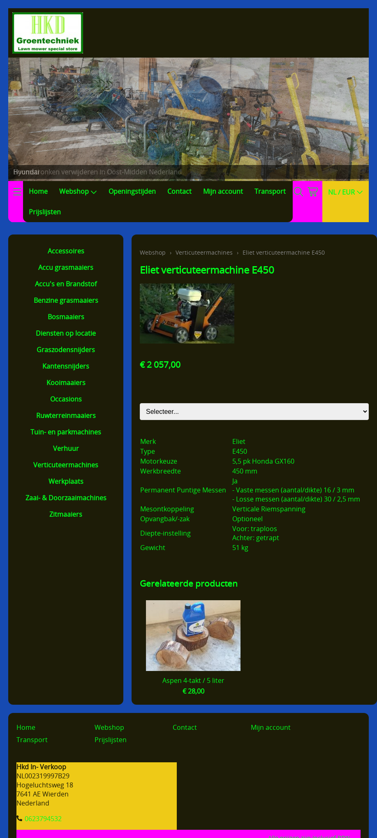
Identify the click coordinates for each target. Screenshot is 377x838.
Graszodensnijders (66, 349)
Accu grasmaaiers (65, 267)
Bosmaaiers (66, 316)
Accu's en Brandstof (66, 283)
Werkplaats (66, 481)
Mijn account (223, 191)
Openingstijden (132, 191)
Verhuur (66, 448)
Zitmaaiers (65, 514)
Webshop (78, 191)
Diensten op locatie (66, 333)
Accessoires (66, 250)
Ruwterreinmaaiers (66, 415)
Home (38, 191)
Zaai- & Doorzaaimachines (65, 497)
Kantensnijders (65, 366)
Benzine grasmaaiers (66, 300)
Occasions (66, 399)
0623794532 (43, 818)
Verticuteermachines (65, 464)
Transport (270, 191)
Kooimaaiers (66, 382)
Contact (179, 191)
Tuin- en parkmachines (65, 431)
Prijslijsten (45, 211)
